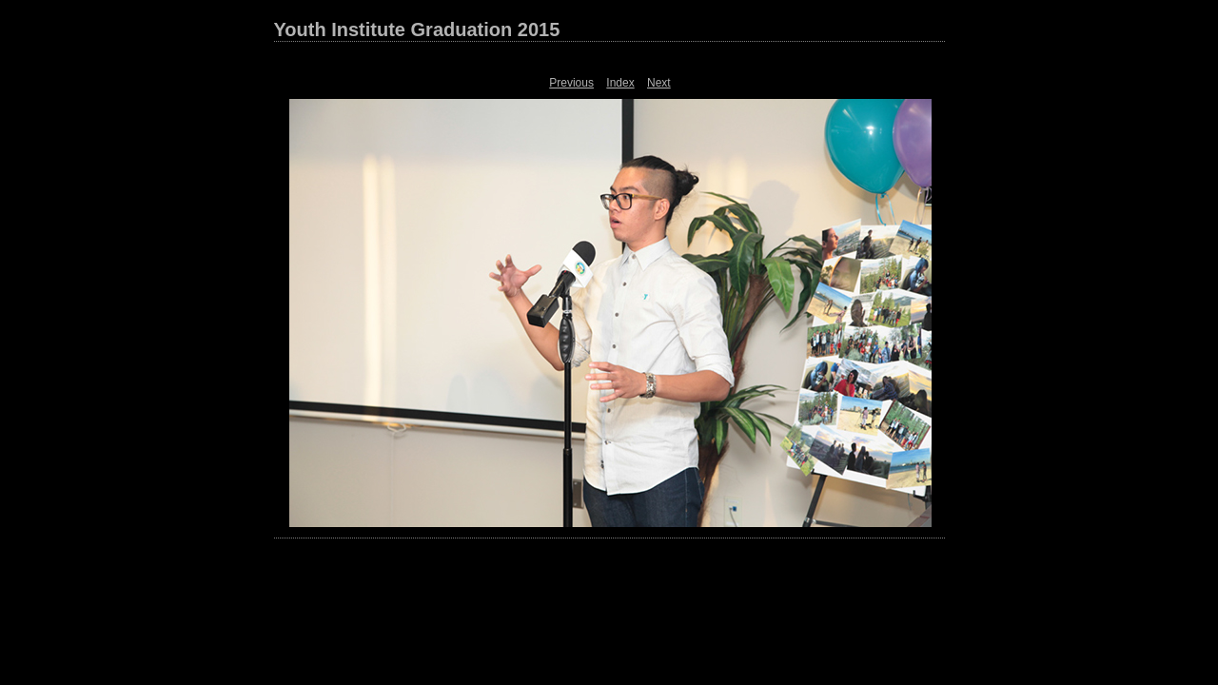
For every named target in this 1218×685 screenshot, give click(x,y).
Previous (571, 82)
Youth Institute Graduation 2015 (417, 29)
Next (659, 82)
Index (620, 82)
